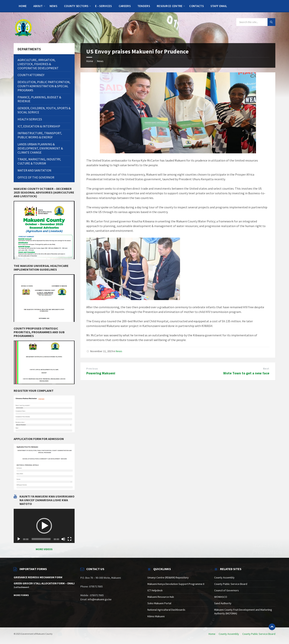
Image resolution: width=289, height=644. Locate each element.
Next (266, 368)
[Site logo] (23, 27)
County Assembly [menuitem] (229, 634)
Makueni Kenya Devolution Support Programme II (175, 584)
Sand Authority (222, 603)
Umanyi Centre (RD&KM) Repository (168, 577)
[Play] (19, 539)
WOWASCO (220, 597)
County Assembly (224, 577)
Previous (92, 368)
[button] (44, 526)
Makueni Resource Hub (160, 597)
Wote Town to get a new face (246, 373)
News (100, 61)
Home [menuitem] (212, 634)
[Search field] (255, 22)
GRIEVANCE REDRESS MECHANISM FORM (38, 577)
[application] (44, 526)
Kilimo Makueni (156, 616)
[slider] (41, 539)
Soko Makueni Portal (159, 603)
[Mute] (63, 539)
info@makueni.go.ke (99, 599)
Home (89, 61)
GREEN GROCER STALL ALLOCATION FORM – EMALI (44, 583)
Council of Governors (226, 590)
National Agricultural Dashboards (166, 609)
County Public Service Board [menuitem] (258, 634)
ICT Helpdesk (155, 590)
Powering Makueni (100, 373)
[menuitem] (23, 6)
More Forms (21, 595)
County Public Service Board (230, 584)
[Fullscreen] (69, 539)
